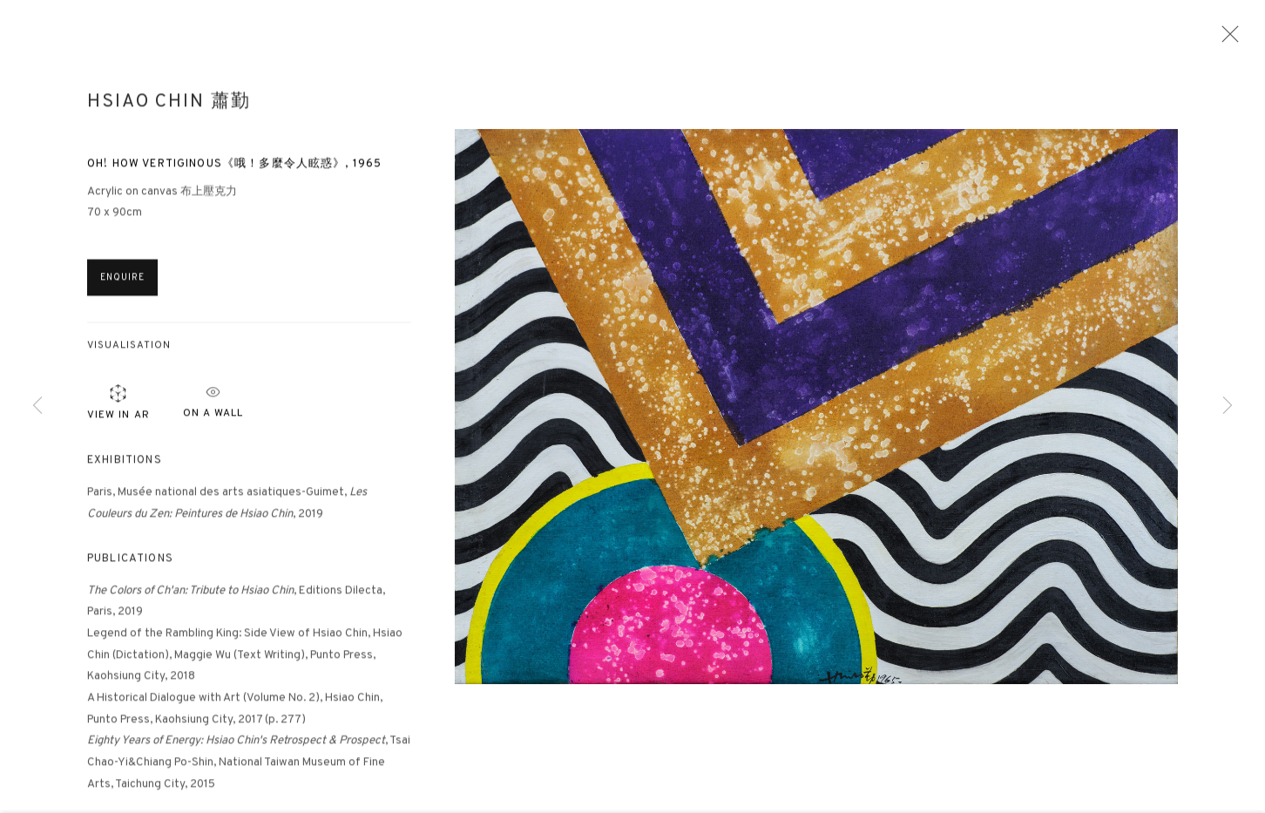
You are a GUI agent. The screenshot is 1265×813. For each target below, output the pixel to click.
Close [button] (1226, 39)
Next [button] (1227, 406)
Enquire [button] (122, 283)
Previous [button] (37, 406)
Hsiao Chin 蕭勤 (168, 108)
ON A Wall (213, 404)
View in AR (118, 407)
